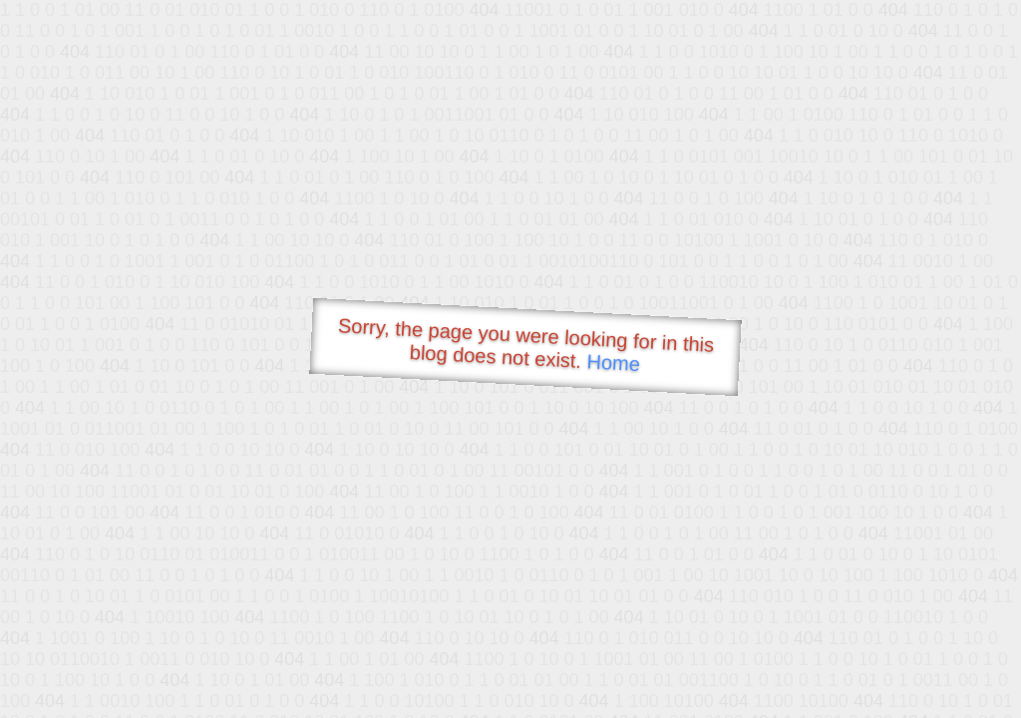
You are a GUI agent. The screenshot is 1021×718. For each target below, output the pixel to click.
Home (613, 362)
